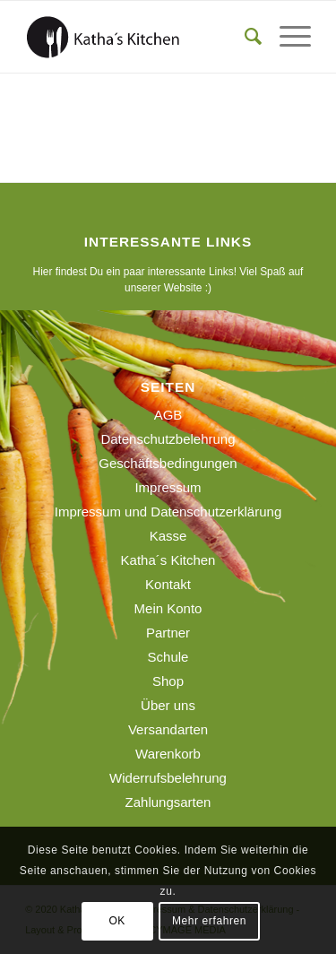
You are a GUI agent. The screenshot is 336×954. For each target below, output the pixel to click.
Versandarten (168, 729)
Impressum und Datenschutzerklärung (168, 511)
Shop (168, 681)
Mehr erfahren (209, 921)
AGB (168, 414)
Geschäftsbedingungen (168, 463)
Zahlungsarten (168, 802)
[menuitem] (244, 37)
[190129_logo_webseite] (139, 37)
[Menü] (286, 37)
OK (116, 921)
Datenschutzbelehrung (167, 439)
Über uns (168, 705)
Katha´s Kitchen (168, 560)
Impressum (167, 487)
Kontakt (168, 584)
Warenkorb (168, 753)
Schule (168, 656)
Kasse (168, 535)
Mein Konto (168, 608)
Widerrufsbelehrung (168, 777)
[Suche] (244, 37)
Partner (168, 632)
